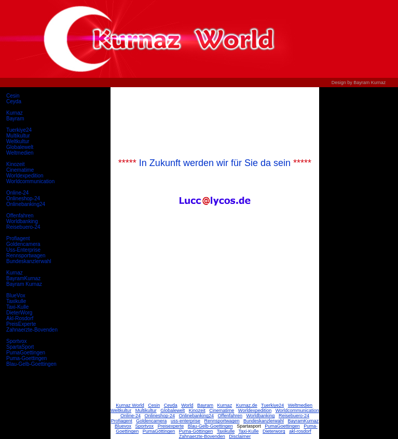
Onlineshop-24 (23, 198)
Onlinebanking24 (25, 204)
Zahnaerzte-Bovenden (32, 330)
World (187, 405)
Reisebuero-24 (23, 227)
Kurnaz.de (246, 405)
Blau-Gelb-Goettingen (31, 364)
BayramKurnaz (23, 278)
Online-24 (17, 193)
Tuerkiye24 (19, 130)
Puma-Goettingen (26, 358)
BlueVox (15, 295)
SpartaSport (20, 347)
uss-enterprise (185, 420)
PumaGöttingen (159, 431)
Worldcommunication (30, 181)
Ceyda (13, 101)
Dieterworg (274, 431)
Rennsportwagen (26, 255)
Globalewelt (19, 147)
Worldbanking (22, 221)
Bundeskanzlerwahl (28, 261)
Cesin (13, 96)
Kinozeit (15, 164)
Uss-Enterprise (23, 250)
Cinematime (20, 170)
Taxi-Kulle (17, 307)
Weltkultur (17, 141)
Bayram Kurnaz (24, 284)
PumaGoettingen (25, 352)
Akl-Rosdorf (19, 318)
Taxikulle (16, 301)
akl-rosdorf (300, 431)
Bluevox (123, 426)
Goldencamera (23, 244)
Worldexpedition (25, 176)
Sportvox (16, 341)
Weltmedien (20, 153)
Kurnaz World (130, 405)
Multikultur (18, 136)
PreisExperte (21, 324)
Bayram (15, 118)
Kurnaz (14, 113)
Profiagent (18, 238)
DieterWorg (19, 312)
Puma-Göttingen (196, 431)
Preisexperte (171, 426)
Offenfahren (20, 215)
